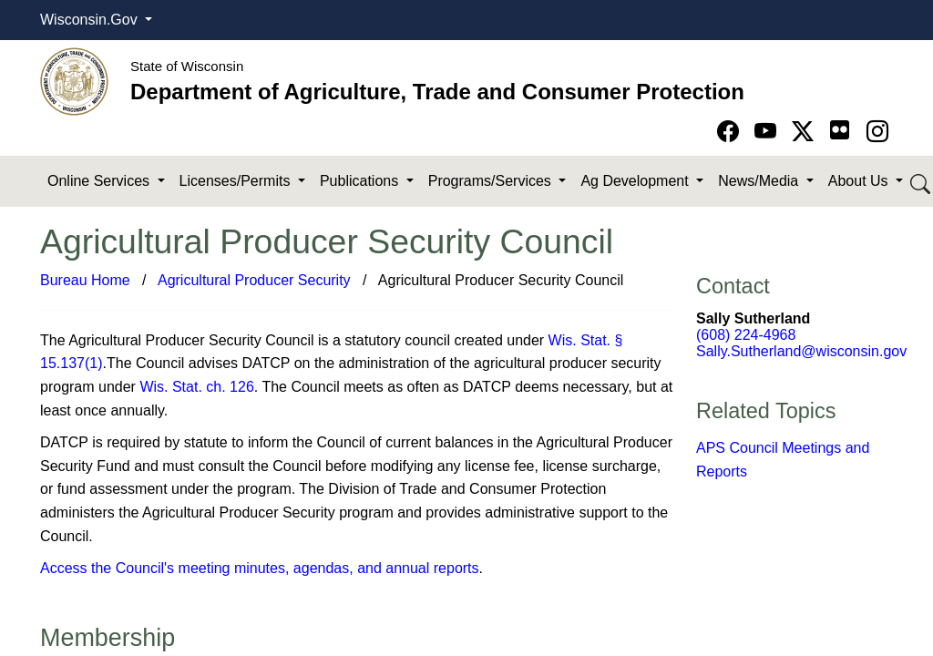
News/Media (760, 181)
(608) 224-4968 (745, 335)
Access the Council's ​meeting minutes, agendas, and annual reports (259, 568)
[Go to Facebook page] (731, 131)
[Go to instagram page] (877, 131)
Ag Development (636, 181)
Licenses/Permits (236, 181)
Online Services (100, 181)
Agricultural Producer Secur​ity (254, 280)
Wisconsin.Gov (90, 19)
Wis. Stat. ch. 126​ (196, 387)
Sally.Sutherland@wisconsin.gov (801, 351)
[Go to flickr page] (839, 129)
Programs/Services (492, 181)
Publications (361, 181)
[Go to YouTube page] (768, 131)
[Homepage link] (74, 80)
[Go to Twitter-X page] (806, 131)
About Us (860, 181)
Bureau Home (85, 280)
